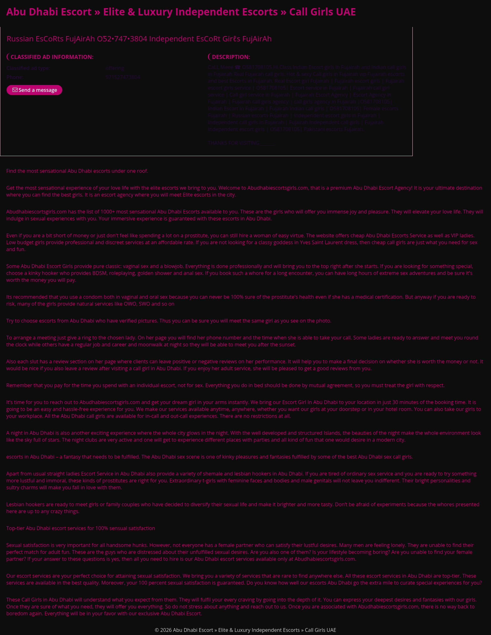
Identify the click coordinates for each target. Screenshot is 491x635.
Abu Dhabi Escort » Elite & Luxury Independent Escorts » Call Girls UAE (181, 11)
